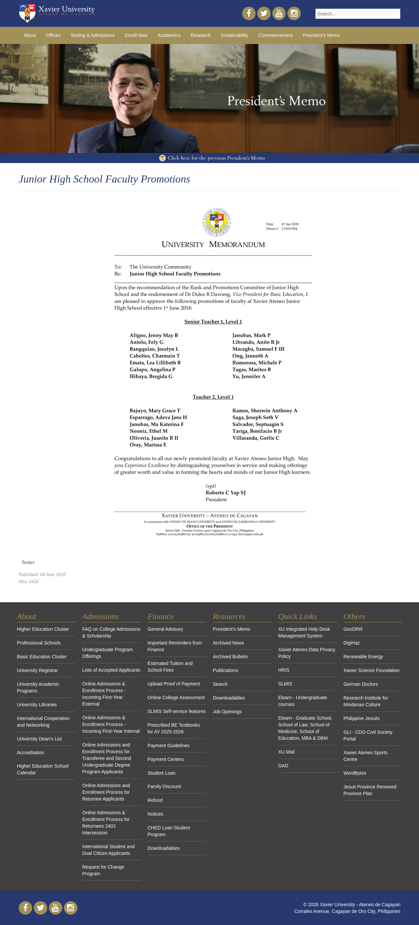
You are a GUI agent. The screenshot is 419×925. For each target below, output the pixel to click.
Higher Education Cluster (43, 629)
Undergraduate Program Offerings (107, 653)
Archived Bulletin (230, 656)
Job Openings (227, 711)
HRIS (283, 670)
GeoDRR (353, 629)
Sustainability (235, 35)
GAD (283, 765)
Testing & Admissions (92, 35)
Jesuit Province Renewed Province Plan (370, 790)
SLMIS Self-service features (177, 711)
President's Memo (321, 35)
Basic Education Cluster (42, 656)
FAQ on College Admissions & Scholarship (111, 632)
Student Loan (162, 773)
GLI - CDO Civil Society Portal (368, 735)
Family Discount (164, 786)
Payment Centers (166, 759)
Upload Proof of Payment (174, 683)
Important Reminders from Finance (175, 646)
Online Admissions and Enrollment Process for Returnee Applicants (106, 792)
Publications (225, 670)
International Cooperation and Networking (43, 722)
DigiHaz (352, 643)
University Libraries (37, 704)
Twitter (28, 562)
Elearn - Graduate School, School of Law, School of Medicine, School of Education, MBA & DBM (305, 728)
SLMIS (285, 683)
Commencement (275, 35)
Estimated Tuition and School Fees (170, 667)
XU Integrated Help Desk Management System (304, 632)
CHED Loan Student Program (169, 831)
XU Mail (286, 752)
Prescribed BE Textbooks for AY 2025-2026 (174, 728)
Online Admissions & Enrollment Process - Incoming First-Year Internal (111, 724)
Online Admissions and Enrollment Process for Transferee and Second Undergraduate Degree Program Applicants (106, 758)
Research (201, 35)
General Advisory (166, 629)
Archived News (228, 643)
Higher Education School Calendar (43, 769)
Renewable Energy (363, 656)
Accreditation (30, 752)
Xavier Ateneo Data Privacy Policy (306, 653)
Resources (229, 616)
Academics (168, 35)
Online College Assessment (176, 697)
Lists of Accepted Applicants (111, 670)
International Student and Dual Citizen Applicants (108, 850)
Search (220, 684)
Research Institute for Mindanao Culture (366, 701)
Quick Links (297, 616)
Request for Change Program (103, 870)
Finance (161, 616)
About (30, 35)
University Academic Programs (38, 687)
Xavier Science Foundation (372, 670)
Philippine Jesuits (362, 718)
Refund (155, 800)
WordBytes (355, 773)
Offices (53, 35)
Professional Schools (39, 643)
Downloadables (164, 848)
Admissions (100, 616)
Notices (155, 814)
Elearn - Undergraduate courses (302, 701)
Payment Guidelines (169, 745)
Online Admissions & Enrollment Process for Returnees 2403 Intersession (106, 822)
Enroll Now (136, 35)
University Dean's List (39, 738)
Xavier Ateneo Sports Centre (366, 756)
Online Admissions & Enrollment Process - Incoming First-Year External (104, 694)
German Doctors (361, 684)
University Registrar (37, 670)
